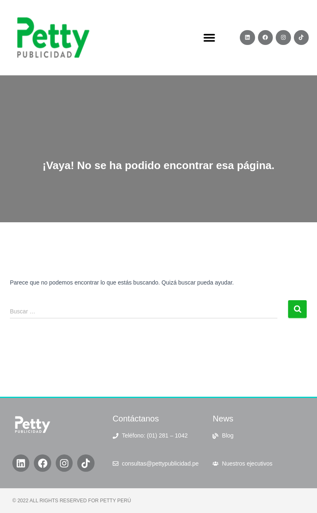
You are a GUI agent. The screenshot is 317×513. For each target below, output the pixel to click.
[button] (209, 37)
